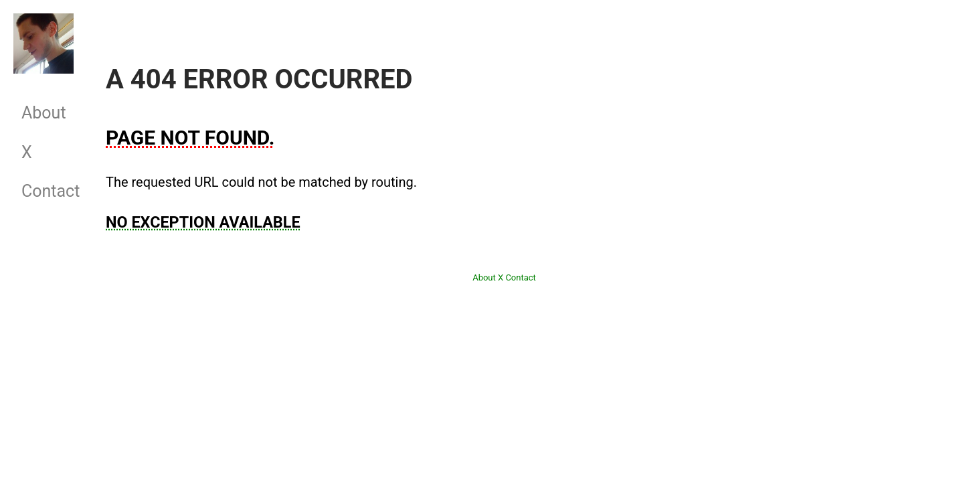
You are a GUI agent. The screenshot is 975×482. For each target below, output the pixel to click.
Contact (44, 191)
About (43, 113)
